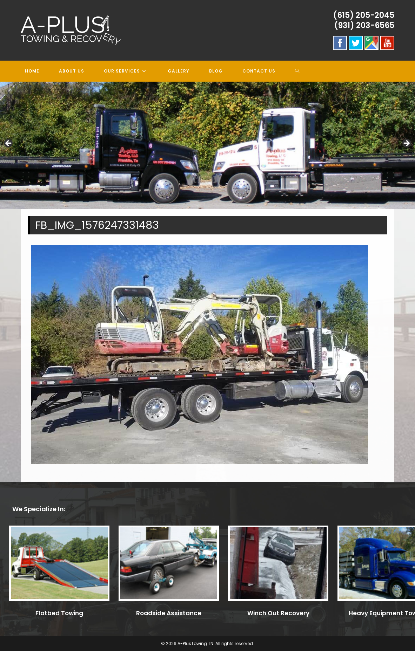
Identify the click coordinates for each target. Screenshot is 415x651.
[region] (207, 145)
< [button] (9, 143)
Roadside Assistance (168, 613)
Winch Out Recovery (278, 613)
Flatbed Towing (59, 613)
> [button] (406, 143)
